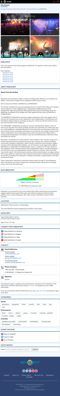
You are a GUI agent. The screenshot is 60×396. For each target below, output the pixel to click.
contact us (32, 285)
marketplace (34, 321)
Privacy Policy (26, 375)
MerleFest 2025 (8, 73)
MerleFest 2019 (8, 80)
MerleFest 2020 (8, 78)
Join (19, 186)
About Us (15, 375)
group (25, 313)
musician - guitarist (46, 313)
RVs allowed (6, 324)
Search (3, 349)
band (3, 313)
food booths (22, 321)
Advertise (29, 377)
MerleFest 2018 (8, 81)
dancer (18, 313)
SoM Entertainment (32, 389)
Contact (6, 375)
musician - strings (8, 316)
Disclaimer (49, 375)
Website (7, 279)
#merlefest (4, 6)
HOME (9, 2)
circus (10, 313)
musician (34, 313)
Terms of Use (38, 375)
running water (46, 321)
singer (19, 316)
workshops (17, 324)
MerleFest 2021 (8, 76)
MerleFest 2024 (8, 74)
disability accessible (8, 321)
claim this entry (41, 291)
